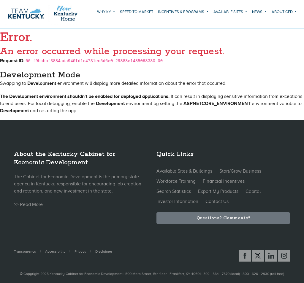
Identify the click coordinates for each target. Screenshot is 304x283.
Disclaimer (103, 251)
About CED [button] (283, 12)
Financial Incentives (224, 181)
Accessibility (55, 251)
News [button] (257, 12)
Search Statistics (173, 191)
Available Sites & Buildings (184, 171)
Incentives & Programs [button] (181, 12)
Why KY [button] (104, 12)
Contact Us (217, 201)
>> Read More (28, 204)
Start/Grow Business (240, 171)
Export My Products (218, 191)
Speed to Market (136, 12)
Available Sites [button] (228, 12)
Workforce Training (176, 181)
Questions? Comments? (223, 218)
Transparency (25, 251)
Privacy (80, 251)
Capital (253, 191)
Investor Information (177, 201)
